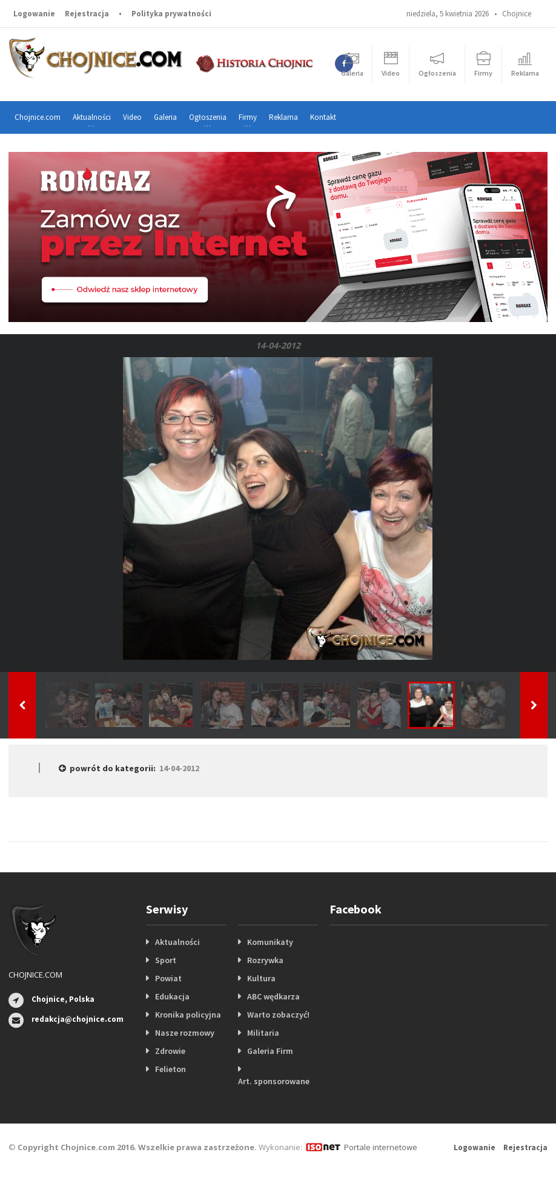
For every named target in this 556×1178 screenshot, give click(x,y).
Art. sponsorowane (273, 1081)
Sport (165, 960)
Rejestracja (87, 13)
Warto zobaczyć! (278, 1014)
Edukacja (172, 996)
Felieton (170, 1069)
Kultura (261, 978)
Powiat (168, 978)
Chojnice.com (38, 117)
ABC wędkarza (273, 996)
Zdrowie (170, 1050)
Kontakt (323, 117)
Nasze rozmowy (184, 1032)
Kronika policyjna (188, 1014)
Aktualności (177, 941)
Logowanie (34, 13)
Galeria (165, 117)
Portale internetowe (380, 1147)
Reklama (283, 117)
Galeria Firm (270, 1050)
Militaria (263, 1032)
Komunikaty (270, 941)
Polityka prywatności (171, 13)
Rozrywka (265, 960)
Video (132, 117)
